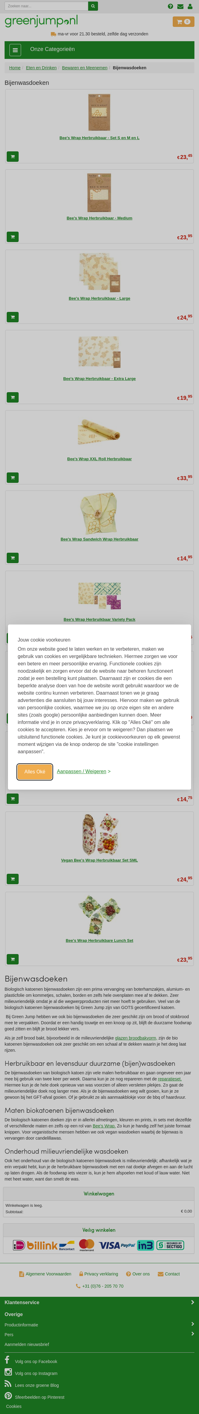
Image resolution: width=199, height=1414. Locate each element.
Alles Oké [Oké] (34, 771)
